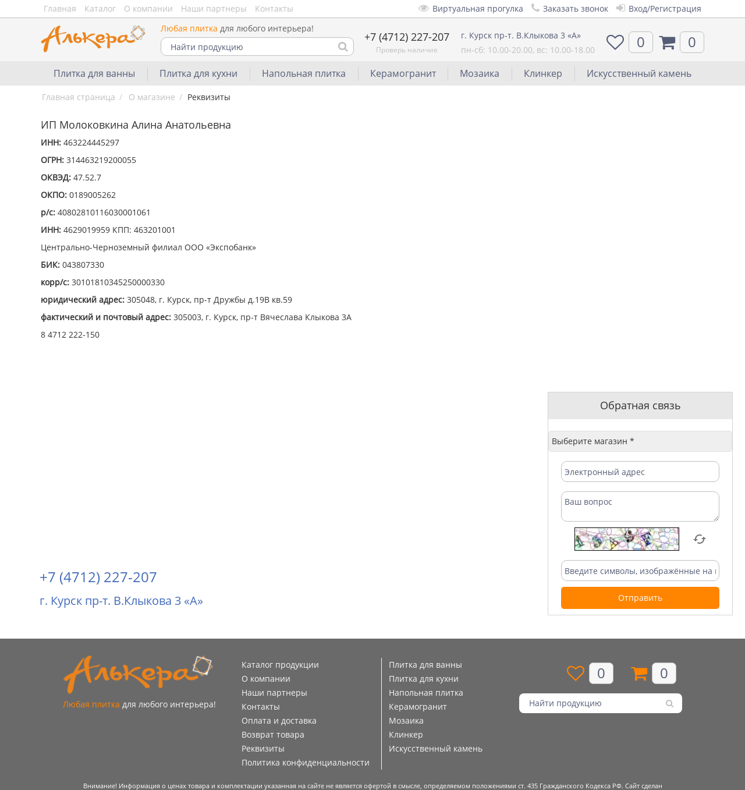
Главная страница (78, 96)
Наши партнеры (214, 8)
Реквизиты (263, 748)
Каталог (100, 8)
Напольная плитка (304, 73)
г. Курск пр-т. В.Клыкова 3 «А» (521, 35)
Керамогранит (403, 73)
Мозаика (479, 73)
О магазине (152, 96)
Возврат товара (273, 734)
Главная (60, 8)
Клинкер (543, 73)
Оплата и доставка (279, 720)
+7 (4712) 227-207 (406, 37)
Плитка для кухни (198, 73)
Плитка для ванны (94, 73)
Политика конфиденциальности (306, 762)
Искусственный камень (639, 73)
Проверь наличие (407, 50)
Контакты (274, 8)
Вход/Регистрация (658, 8)
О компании (148, 8)
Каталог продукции (280, 664)
